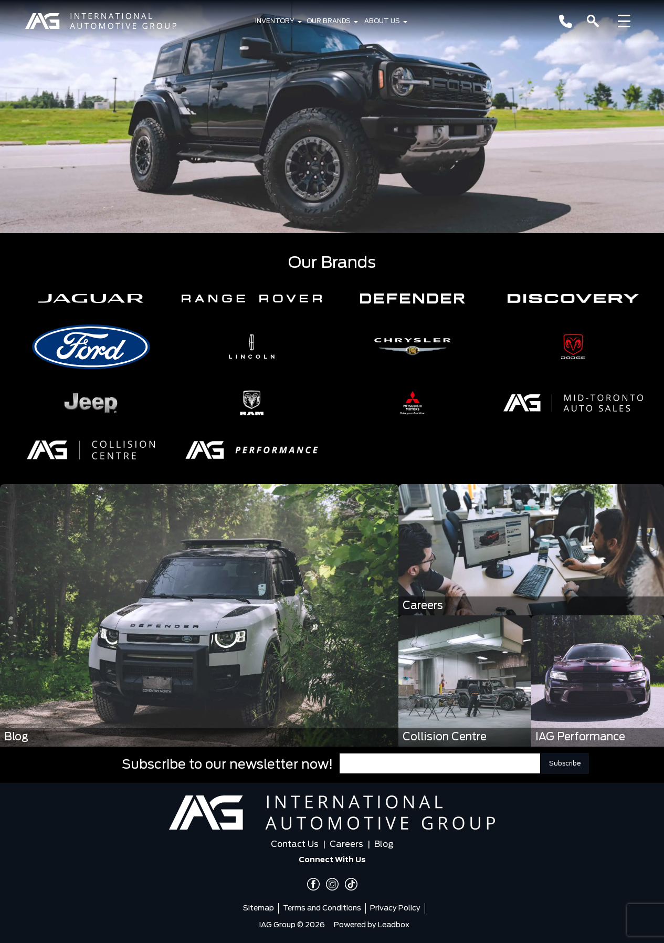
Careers (346, 844)
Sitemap (258, 908)
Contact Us (295, 844)
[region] (332, 117)
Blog (383, 844)
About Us (382, 21)
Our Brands (329, 21)
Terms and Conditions (322, 908)
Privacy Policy (395, 908)
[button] (91, 298)
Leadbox (393, 925)
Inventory (274, 21)
